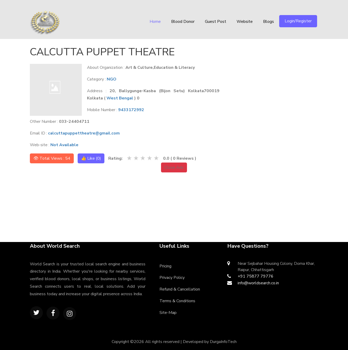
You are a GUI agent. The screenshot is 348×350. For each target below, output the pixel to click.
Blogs (268, 21)
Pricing (165, 266)
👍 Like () (91, 158)
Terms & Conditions (177, 301)
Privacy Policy (172, 277)
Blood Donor (183, 21)
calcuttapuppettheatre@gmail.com (84, 133)
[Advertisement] (277, 76)
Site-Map (168, 312)
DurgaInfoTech (223, 342)
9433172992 (131, 110)
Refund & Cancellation (179, 289)
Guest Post (215, 21)
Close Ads (174, 167)
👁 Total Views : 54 (51, 158)
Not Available (64, 145)
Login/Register (298, 21)
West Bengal (119, 98)
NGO (111, 79)
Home (155, 21)
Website (245, 21)
